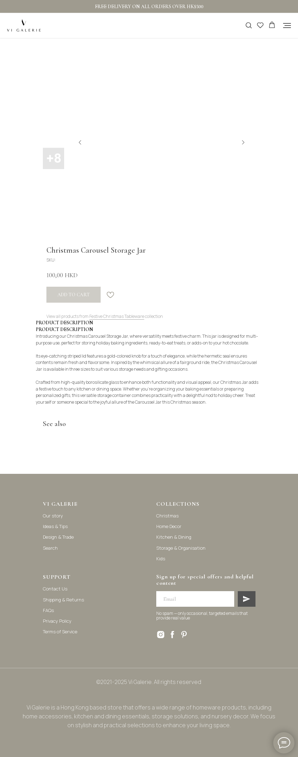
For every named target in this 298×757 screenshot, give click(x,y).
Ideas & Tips (55, 526)
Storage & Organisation (181, 548)
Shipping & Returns (63, 599)
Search (50, 548)
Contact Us (55, 588)
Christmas (167, 515)
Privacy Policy (57, 621)
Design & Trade (58, 537)
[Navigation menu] (287, 25)
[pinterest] (184, 634)
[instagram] (160, 634)
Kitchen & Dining (173, 537)
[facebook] (172, 634)
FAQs (48, 610)
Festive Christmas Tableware (116, 316)
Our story (53, 515)
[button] (248, 25)
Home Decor (168, 526)
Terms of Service (60, 631)
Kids (160, 558)
